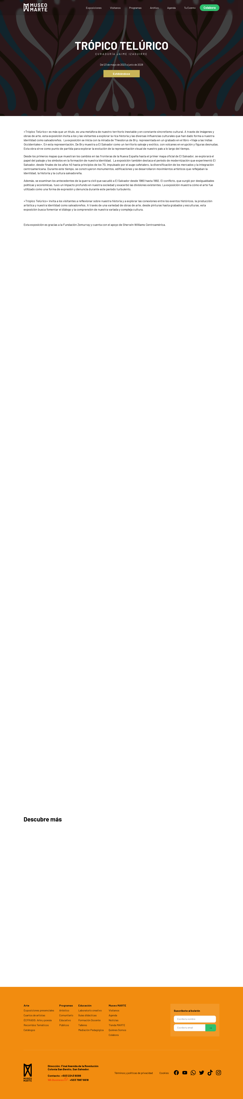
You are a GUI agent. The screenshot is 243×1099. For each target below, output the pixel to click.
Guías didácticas (87, 1015)
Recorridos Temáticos (36, 1025)
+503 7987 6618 (79, 1079)
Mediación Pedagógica (91, 1030)
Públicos (64, 1025)
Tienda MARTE (117, 1025)
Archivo (154, 7)
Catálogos (29, 1030)
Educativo (65, 1020)
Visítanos (115, 7)
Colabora (210, 7)
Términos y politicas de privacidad (133, 1072)
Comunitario (66, 1015)
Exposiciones (94, 7)
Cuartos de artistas (34, 1015)
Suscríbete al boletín (187, 1010)
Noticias (113, 1020)
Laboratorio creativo (90, 1010)
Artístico (64, 1010)
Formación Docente (89, 1020)
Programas (135, 7)
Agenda (171, 7)
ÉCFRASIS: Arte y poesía (38, 1020)
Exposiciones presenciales (39, 1010)
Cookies (164, 1072)
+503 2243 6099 (71, 1075)
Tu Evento (190, 7)
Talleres (82, 1025)
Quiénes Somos (117, 1030)
